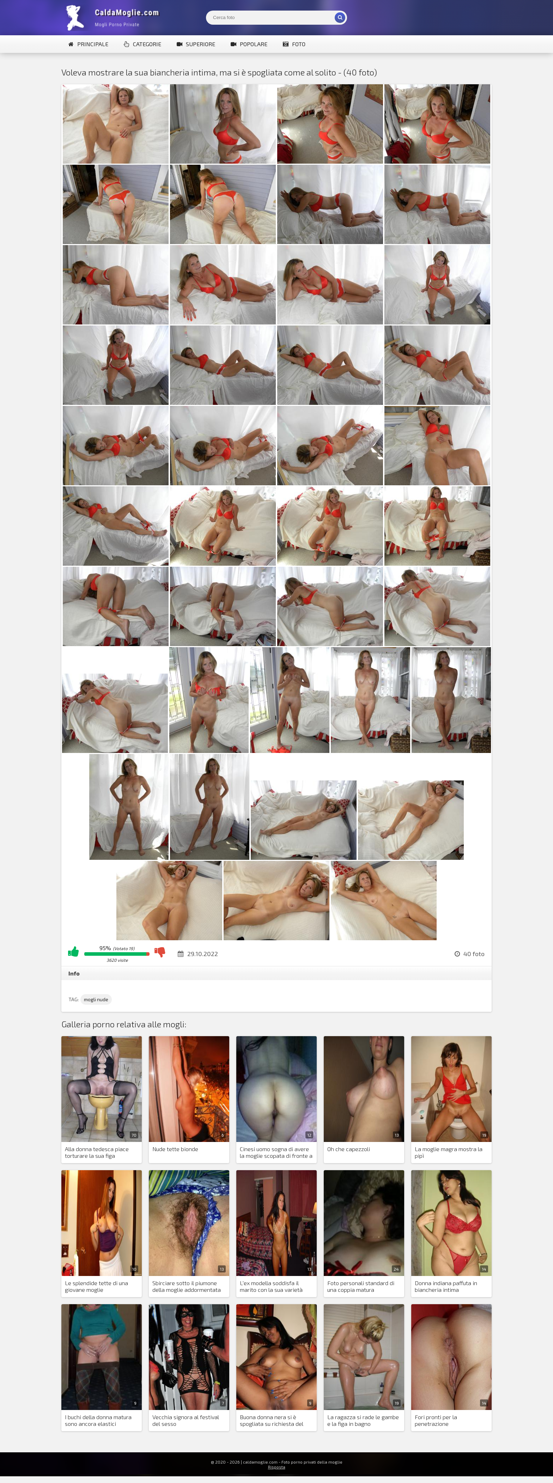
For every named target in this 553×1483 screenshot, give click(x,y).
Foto (294, 44)
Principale (88, 44)
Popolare (249, 44)
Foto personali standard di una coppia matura (360, 1286)
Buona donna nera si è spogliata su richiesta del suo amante (271, 1421)
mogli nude (96, 999)
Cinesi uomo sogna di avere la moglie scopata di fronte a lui (276, 1152)
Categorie (142, 44)
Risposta (276, 1466)
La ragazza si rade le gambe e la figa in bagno (363, 1420)
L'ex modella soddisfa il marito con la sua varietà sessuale (271, 1287)
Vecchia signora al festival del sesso (185, 1420)
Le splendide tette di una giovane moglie (96, 1286)
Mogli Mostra (114, 17)
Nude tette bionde (175, 1148)
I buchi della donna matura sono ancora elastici (98, 1420)
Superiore (196, 44)
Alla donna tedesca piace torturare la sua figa (97, 1152)
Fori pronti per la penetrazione (436, 1420)
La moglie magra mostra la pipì (448, 1152)
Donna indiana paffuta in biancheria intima (446, 1286)
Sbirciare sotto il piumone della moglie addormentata (186, 1286)
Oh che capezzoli (348, 1148)
